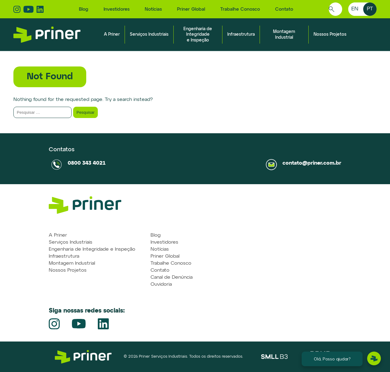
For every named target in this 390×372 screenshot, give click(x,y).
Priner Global (191, 9)
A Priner (112, 34)
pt (370, 9)
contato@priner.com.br (311, 163)
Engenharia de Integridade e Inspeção (197, 34)
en (354, 9)
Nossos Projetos (330, 34)
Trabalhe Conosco (240, 9)
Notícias (153, 9)
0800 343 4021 (86, 163)
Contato (284, 9)
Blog (83, 9)
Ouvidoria (161, 284)
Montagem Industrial (72, 263)
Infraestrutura (241, 34)
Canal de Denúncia (172, 277)
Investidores (116, 9)
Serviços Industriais (149, 34)
